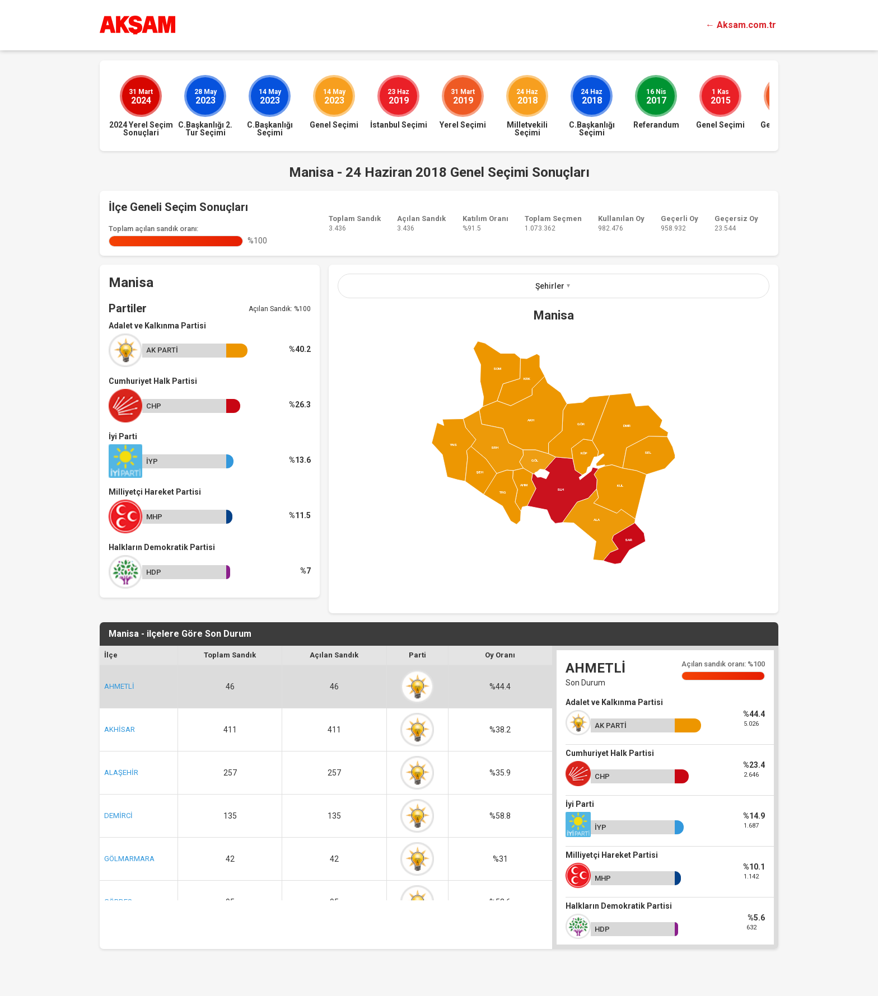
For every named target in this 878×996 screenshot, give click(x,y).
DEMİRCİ (118, 815)
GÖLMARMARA (129, 858)
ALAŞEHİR (121, 772)
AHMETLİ (119, 686)
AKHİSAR (119, 729)
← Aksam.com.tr (741, 25)
